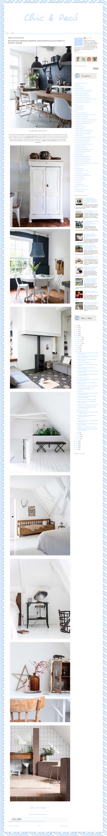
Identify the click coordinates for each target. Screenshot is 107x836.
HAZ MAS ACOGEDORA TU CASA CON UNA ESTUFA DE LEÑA (90, 292)
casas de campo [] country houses (83, 92)
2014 (77, 443)
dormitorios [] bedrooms (80, 126)
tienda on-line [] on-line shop (81, 186)
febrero (78, 436)
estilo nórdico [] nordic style (81, 142)
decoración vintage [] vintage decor (83, 123)
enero (78, 438)
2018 (77, 331)
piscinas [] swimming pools (81, 173)
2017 (77, 333)
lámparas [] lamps (79, 168)
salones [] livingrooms (80, 179)
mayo (78, 351)
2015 (77, 441)
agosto (78, 345)
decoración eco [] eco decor (81, 118)
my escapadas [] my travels (81, 170)
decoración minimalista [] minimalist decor (84, 121)
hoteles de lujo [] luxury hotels (82, 161)
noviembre (79, 339)
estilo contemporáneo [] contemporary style (85, 137)
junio (78, 349)
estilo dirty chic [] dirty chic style (82, 139)
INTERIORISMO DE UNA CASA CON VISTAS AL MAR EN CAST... (87, 413)
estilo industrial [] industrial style (39, 821)
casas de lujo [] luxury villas (81, 93)
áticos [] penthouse (79, 191)
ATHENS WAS (80, 391)
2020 (77, 327)
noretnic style (78, 172)
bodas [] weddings (79, 88)
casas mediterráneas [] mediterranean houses (85, 98)
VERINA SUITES (80, 418)
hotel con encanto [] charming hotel (83, 159)
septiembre (79, 343)
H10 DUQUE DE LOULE (82, 410)
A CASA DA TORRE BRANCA (83, 362)
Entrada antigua (63, 825)
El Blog (12, 33)
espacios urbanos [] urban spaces (83, 133)
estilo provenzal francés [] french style (84, 144)
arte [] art (77, 85)
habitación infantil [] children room (83, 156)
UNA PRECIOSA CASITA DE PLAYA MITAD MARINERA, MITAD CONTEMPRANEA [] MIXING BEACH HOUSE (90, 280)
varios (76, 187)
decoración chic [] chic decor (81, 116)
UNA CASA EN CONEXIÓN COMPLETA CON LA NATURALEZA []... (87, 394)
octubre (79, 341)
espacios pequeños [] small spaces (83, 132)
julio (78, 347)
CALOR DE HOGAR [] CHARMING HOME (86, 399)
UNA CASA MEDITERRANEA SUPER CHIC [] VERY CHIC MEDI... (87, 375)
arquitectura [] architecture (81, 83)
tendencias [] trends (79, 184)
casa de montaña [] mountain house (83, 90)
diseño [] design (79, 125)
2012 (77, 447)
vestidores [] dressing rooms (81, 189)
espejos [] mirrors (79, 135)
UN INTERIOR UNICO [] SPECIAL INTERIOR (87, 386)
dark (76, 111)
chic (76, 104)
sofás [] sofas (78, 180)
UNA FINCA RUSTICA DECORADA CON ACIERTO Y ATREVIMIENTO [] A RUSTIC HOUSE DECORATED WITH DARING (91, 201)
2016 (77, 335)
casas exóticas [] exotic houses (82, 97)
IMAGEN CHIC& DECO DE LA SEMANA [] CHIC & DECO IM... (86, 402)
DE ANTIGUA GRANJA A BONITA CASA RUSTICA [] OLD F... (86, 368)
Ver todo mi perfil (78, 52)
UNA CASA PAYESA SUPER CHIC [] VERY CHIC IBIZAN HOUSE (87, 397)
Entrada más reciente (14, 825)
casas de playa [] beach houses (82, 95)
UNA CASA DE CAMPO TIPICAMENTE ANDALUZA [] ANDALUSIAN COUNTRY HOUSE (90, 235)
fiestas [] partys (78, 154)
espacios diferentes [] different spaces (84, 130)
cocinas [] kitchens (79, 105)
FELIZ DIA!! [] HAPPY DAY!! (83, 377)
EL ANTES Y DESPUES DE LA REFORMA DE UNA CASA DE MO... (87, 357)
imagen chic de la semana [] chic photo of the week (87, 163)
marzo (78, 434)
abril (78, 432)
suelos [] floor (78, 182)
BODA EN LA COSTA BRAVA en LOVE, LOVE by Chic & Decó (91, 303)
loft (76, 166)
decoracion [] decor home (81, 112)
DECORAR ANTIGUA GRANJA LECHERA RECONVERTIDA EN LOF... (86, 407)
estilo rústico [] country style (81, 147)
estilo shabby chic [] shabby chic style (83, 149)
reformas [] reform (79, 177)
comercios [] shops (79, 109)
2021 (77, 325)
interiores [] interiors (79, 165)
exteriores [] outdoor (80, 152)
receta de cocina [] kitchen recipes (83, 175)
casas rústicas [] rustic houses (26, 821)
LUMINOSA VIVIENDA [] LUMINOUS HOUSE (87, 405)
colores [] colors (79, 107)
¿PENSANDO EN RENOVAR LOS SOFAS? (87, 427)
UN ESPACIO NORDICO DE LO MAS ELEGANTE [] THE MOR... (85, 388)
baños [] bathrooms (79, 86)
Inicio (7, 33)
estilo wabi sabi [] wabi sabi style (82, 151)
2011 (77, 449)
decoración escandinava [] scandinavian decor (86, 119)
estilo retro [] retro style (80, 146)
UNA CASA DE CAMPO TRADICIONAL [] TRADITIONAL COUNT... (86, 416)
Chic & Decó (89, 38)
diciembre (79, 337)
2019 (77, 329)
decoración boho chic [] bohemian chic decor (85, 114)
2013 (77, 445)
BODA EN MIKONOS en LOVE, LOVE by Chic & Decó (91, 257)
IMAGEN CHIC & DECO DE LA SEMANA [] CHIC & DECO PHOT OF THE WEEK (91, 268)
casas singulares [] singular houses (83, 102)
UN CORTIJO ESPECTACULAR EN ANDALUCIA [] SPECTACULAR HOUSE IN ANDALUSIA (91, 223)
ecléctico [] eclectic (79, 128)
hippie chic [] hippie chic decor (82, 158)
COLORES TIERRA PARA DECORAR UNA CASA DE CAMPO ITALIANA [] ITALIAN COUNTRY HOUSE (90, 247)
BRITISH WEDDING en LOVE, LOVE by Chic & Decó (91, 212)
